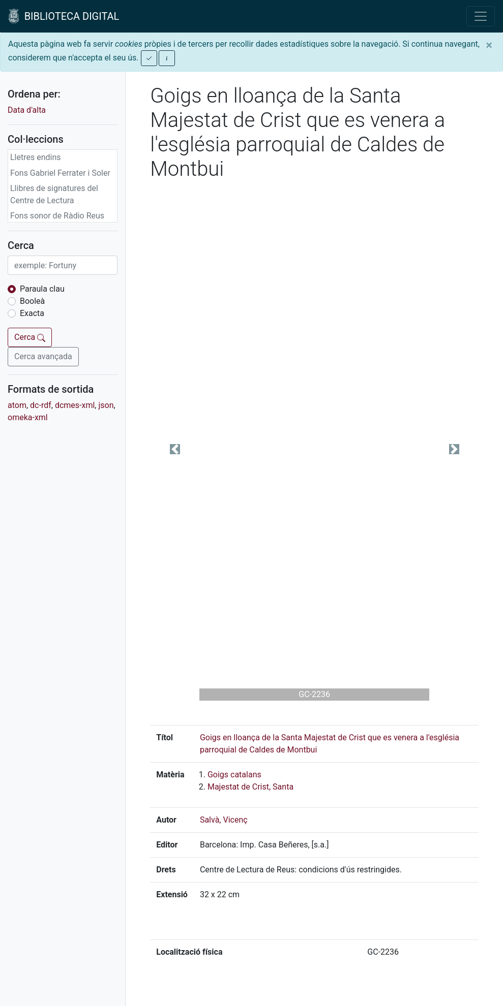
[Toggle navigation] (480, 16)
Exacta (32, 313)
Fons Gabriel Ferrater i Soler (60, 173)
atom (17, 405)
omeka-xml (28, 417)
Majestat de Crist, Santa (250, 787)
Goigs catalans (234, 774)
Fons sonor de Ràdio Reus (57, 216)
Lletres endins (35, 157)
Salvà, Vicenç (224, 820)
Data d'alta (27, 110)
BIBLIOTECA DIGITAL (63, 16)
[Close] (489, 45)
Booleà (32, 301)
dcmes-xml (75, 405)
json (105, 405)
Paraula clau (42, 289)
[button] (174, 449)
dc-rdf (40, 405)
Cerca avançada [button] (43, 356)
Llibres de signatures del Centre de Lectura (54, 194)
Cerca (29, 337)
